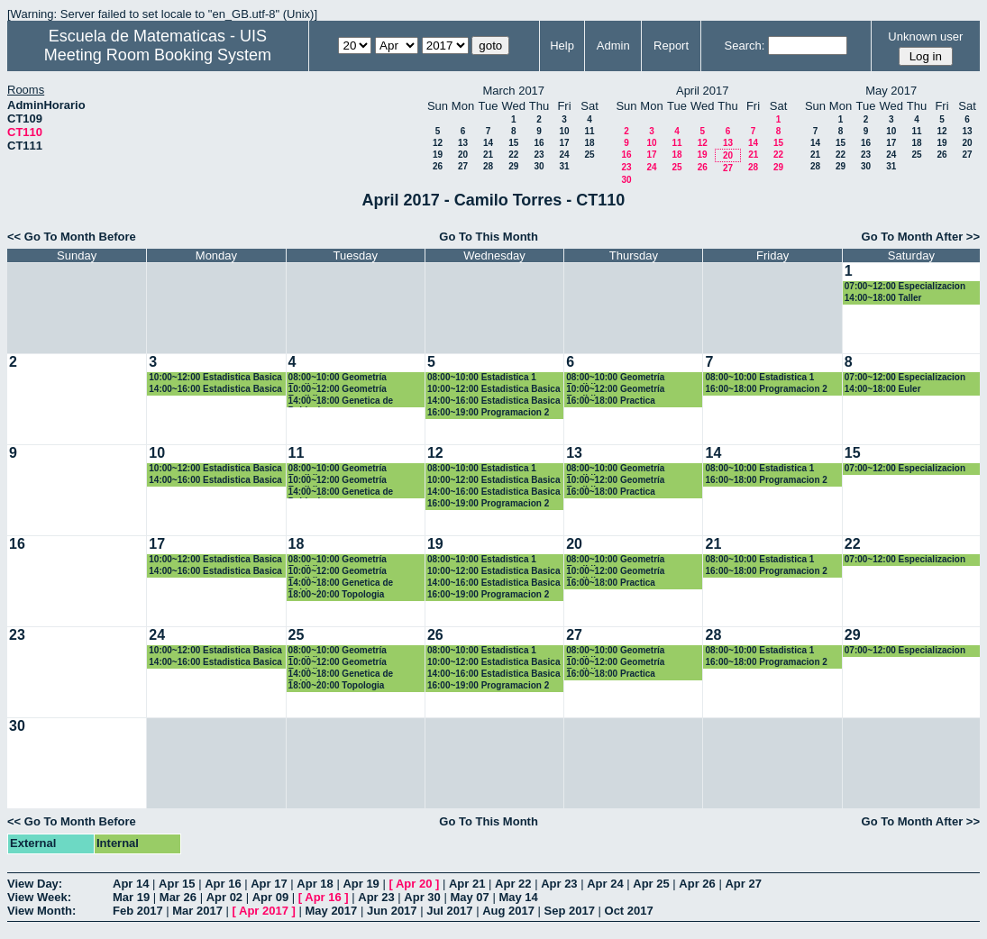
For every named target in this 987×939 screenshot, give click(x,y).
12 (438, 143)
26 (438, 166)
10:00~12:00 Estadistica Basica (215, 377)
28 (488, 166)
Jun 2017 (392, 910)
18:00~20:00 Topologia (336, 594)
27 (463, 166)
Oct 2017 (629, 910)
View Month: (41, 910)
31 (564, 166)
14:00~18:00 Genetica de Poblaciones (340, 401)
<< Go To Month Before (71, 236)
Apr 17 (269, 883)
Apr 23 (559, 883)
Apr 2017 (263, 910)
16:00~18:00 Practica (610, 401)
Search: (745, 45)
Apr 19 (361, 883)
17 (564, 143)
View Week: (39, 897)
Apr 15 (177, 883)
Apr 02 (224, 897)
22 (513, 155)
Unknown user (925, 36)
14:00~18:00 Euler (883, 389)
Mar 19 (131, 897)
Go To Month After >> (921, 236)
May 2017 (331, 910)
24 (564, 155)
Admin (613, 45)
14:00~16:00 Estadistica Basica (215, 389)
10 (564, 131)
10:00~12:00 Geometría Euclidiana (337, 390)
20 (463, 155)
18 (589, 143)
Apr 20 (414, 883)
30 (539, 166)
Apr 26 (697, 883)
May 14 (517, 897)
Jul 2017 (449, 910)
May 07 (469, 897)
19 (438, 155)
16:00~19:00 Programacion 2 (488, 412)
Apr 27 (743, 883)
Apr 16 (223, 883)
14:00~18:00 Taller (883, 298)
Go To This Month (488, 236)
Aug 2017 (508, 910)
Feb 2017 (138, 910)
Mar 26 (178, 897)
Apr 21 (467, 883)
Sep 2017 (569, 910)
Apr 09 (270, 897)
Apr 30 (422, 897)
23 (539, 155)
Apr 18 (315, 883)
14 (488, 143)
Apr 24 (605, 883)
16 (539, 143)
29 (513, 166)
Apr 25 (651, 883)
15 (513, 143)
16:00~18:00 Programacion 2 (766, 389)
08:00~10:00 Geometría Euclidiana (337, 378)
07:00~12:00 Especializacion (905, 286)
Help (562, 45)
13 (463, 143)
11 (589, 131)
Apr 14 (131, 883)
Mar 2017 (197, 910)
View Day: (34, 883)
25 (589, 155)
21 (488, 155)
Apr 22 (513, 883)
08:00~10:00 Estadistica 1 (481, 377)
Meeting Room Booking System (157, 55)
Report (671, 45)
